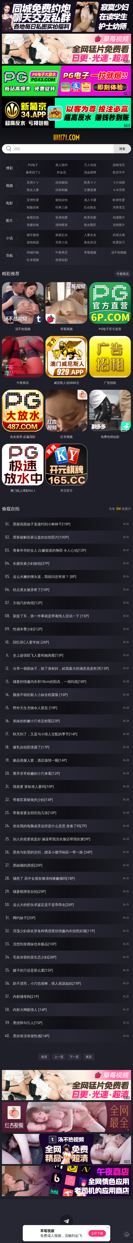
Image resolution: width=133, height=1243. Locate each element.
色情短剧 (61, 260)
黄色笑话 (90, 242)
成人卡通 (90, 200)
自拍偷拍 (61, 182)
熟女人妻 (33, 190)
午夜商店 (61, 252)
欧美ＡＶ (90, 182)
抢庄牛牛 (119, 172)
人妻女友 (90, 235)
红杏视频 (33, 260)
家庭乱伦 (61, 235)
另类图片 (119, 225)
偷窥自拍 (33, 217)
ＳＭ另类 (119, 190)
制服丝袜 (33, 207)
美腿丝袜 (33, 225)
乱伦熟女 (90, 207)
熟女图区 (90, 225)
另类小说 (61, 242)
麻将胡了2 (33, 172)
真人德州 (61, 165)
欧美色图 (90, 217)
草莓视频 (90, 252)
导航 (9, 255)
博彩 (9, 168)
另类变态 (119, 207)
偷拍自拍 (61, 200)
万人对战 (90, 165)
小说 (9, 238)
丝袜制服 (61, 190)
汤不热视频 (118, 252)
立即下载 (97, 1233)
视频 (9, 185)
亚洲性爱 (33, 200)
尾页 (89, 1057)
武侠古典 (119, 235)
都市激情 (33, 235)
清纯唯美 (61, 225)
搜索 (122, 149)
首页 (44, 1057)
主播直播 (90, 190)
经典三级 (61, 207)
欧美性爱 (119, 200)
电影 (9, 203)
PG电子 (33, 165)
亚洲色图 (61, 217)
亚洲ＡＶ (33, 182)
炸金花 (61, 172)
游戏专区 (119, 165)
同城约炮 (33, 252)
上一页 (58, 1057)
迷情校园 (33, 242)
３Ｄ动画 (119, 182)
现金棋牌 (90, 172)
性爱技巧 (119, 242)
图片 (9, 220)
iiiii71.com (66, 137)
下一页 (74, 1057)
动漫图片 (119, 217)
